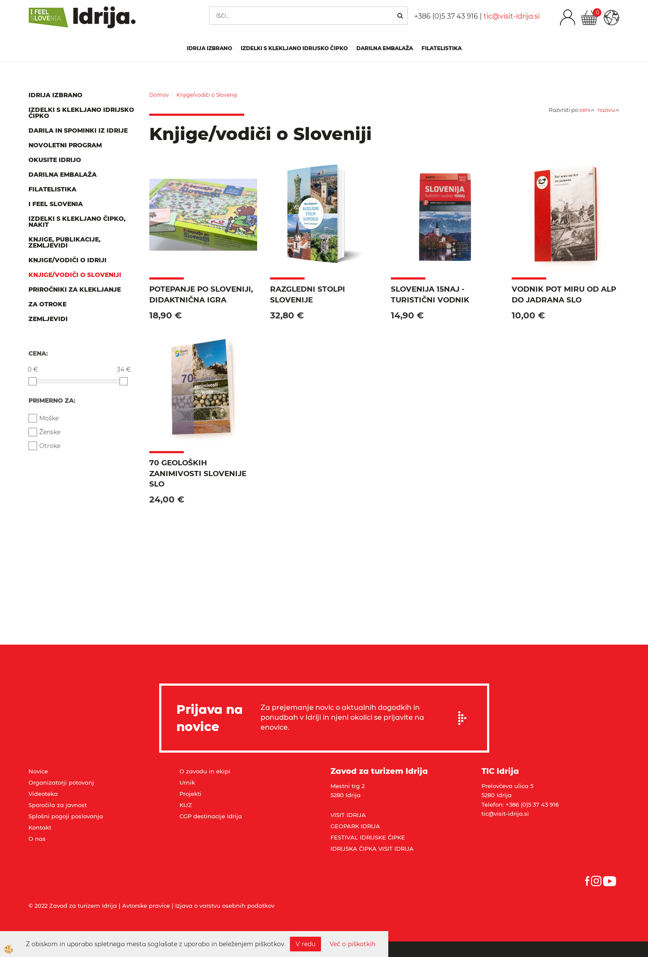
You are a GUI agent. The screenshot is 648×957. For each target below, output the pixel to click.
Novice (38, 771)
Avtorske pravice (146, 905)
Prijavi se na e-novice (465, 718)
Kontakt (39, 827)
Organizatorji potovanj (61, 782)
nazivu (609, 110)
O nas (37, 838)
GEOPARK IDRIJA (355, 826)
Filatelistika (442, 48)
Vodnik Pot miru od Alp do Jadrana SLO (564, 294)
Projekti (190, 793)
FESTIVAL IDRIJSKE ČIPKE (367, 837)
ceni (587, 110)
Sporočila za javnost (57, 804)
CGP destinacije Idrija (210, 816)
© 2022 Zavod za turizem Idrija (72, 905)
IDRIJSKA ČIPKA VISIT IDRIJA (372, 848)
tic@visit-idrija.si (512, 16)
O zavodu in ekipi (204, 771)
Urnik (187, 782)
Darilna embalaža (384, 48)
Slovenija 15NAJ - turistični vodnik (430, 294)
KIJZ (185, 804)
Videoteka (43, 793)
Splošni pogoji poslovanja (65, 816)
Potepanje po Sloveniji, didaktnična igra (201, 294)
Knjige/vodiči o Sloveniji (206, 95)
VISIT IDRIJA (348, 814)
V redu (305, 944)
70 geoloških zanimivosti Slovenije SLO (197, 473)
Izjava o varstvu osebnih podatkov (224, 905)
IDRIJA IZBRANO (209, 48)
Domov (159, 95)
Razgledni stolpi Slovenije (307, 294)
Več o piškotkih (352, 944)
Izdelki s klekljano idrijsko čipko (294, 48)
